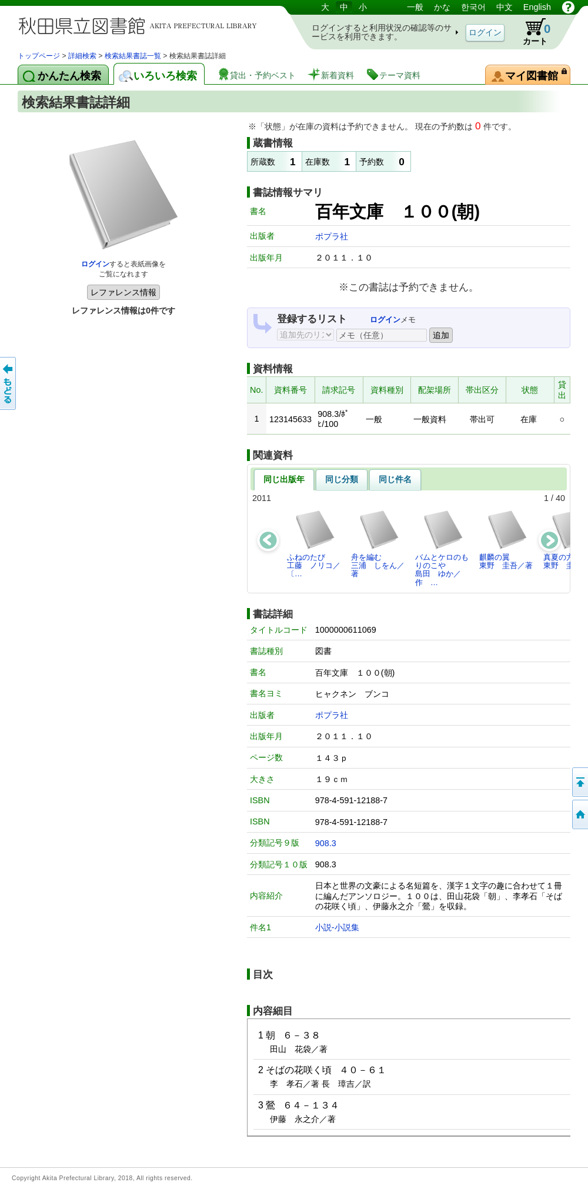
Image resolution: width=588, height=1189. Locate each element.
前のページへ (9, 383)
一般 (415, 7)
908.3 (325, 843)
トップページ (39, 56)
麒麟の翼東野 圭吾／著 (506, 539)
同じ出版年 (284, 479)
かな (442, 7)
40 (560, 498)
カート (531, 32)
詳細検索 (82, 56)
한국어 (473, 7)
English (537, 7)
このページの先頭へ (579, 782)
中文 (504, 7)
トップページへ (579, 814)
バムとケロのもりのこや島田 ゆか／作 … (442, 548)
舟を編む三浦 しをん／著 (378, 544)
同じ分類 (341, 479)
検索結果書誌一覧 (133, 56)
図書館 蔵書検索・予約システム (141, 25)
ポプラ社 (331, 236)
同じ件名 (395, 479)
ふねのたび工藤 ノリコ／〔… (313, 544)
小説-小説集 (337, 927)
